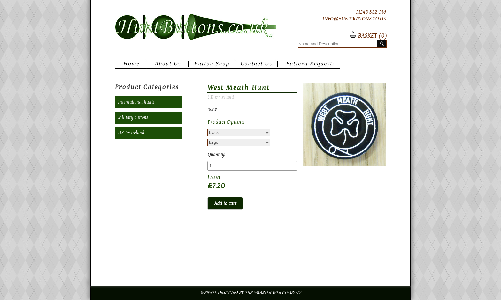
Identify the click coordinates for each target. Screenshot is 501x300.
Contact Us (258, 66)
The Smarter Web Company (273, 293)
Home (130, 66)
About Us (168, 66)
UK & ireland (131, 133)
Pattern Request (310, 66)
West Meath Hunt (238, 87)
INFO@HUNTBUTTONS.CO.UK (354, 18)
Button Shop (212, 66)
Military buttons (133, 118)
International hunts (136, 102)
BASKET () (371, 36)
